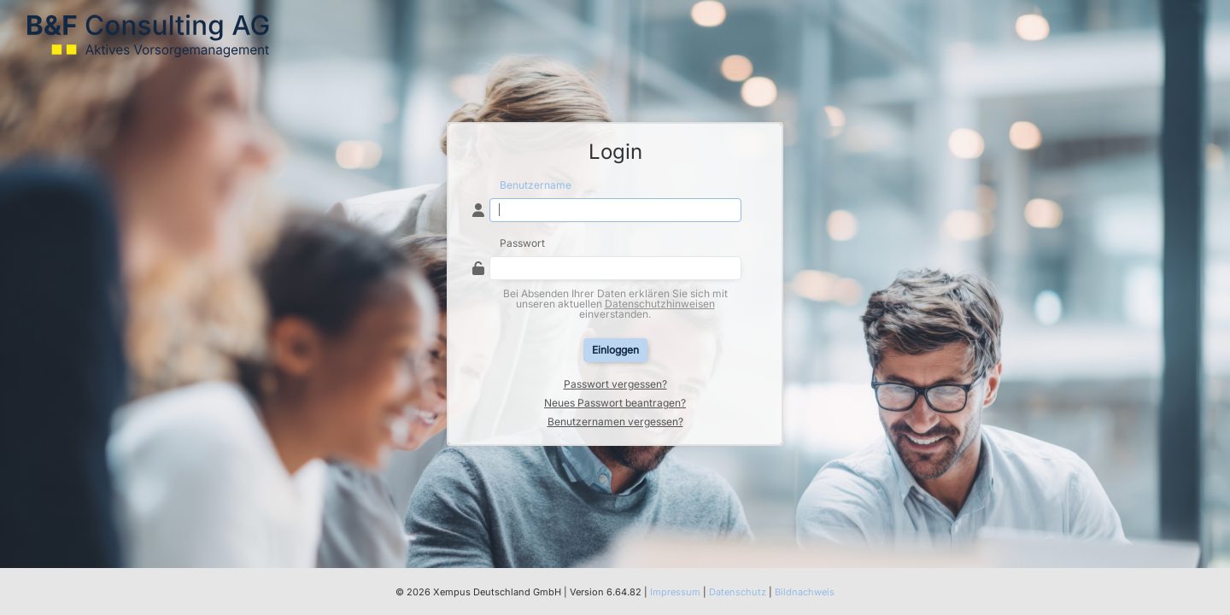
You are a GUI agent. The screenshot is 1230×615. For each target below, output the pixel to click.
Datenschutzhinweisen (660, 303)
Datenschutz (737, 592)
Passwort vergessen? (615, 384)
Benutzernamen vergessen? (615, 422)
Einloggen (615, 349)
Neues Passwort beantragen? (615, 403)
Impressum (675, 592)
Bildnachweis (805, 592)
